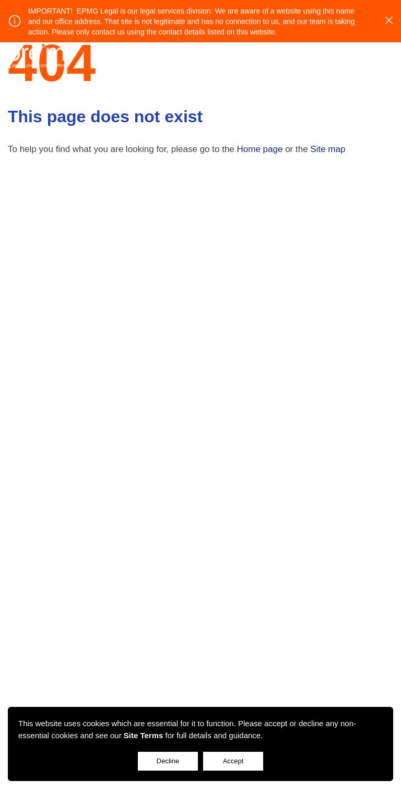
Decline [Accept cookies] (168, 761)
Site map (327, 149)
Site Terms (143, 735)
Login (358, 55)
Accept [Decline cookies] (233, 761)
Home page (260, 149)
